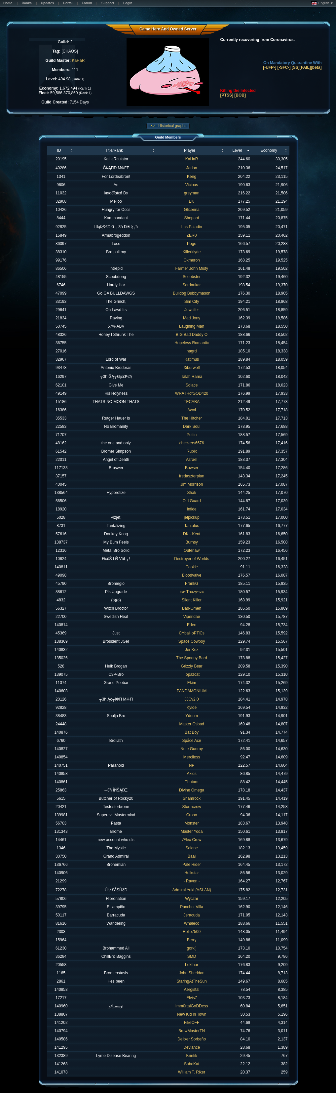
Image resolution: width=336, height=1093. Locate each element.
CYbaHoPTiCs (192, 633)
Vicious (191, 184)
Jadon (191, 168)
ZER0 (192, 235)
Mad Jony (191, 318)
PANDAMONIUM (191, 691)
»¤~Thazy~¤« (191, 591)
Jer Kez (192, 649)
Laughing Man (191, 326)
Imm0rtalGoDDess (191, 1006)
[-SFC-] (284, 67)
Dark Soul (192, 426)
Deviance (191, 1047)
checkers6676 (191, 443)
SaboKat (191, 1064)
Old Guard (191, 501)
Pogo (191, 243)
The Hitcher (191, 418)
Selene (191, 848)
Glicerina (191, 209)
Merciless (191, 757)
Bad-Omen (191, 608)
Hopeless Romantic (191, 343)
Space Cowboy (191, 641)
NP (192, 765)
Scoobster (192, 276)
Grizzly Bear (191, 666)
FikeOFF (192, 1022)
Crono (191, 815)
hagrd (192, 351)
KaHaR (78, 60)
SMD (191, 956)
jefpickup (191, 517)
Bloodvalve (192, 575)
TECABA (192, 401)
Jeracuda (191, 915)
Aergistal (192, 989)
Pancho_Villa (191, 907)
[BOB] (240, 95)
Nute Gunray (191, 749)
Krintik (191, 1055)
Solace (192, 385)
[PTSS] (226, 95)
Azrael (191, 459)
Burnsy (191, 542)
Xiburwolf (191, 367)
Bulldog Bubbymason (191, 293)
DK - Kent (191, 534)
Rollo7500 (192, 931)
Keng (191, 176)
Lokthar (191, 964)
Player (189, 150)
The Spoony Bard (191, 658)
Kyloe (192, 707)
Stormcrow (191, 806)
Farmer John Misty (191, 268)
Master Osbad (191, 724)
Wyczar (191, 898)
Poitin (192, 434)
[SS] (296, 67)
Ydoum (191, 715)
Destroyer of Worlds (191, 558)
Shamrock (192, 798)
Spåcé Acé (191, 740)
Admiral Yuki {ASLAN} (191, 890)
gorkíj (191, 948)
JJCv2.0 (191, 699)
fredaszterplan (191, 476)
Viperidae (191, 616)
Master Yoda (192, 831)
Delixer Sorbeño (191, 1039)
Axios (191, 773)
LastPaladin (191, 226)
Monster (191, 823)
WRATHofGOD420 (191, 393)
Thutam (192, 782)
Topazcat (192, 674)
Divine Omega (191, 790)
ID (59, 150)
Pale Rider (191, 864)
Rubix (192, 451)
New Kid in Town (191, 1014)
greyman (192, 193)
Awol (191, 410)
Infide (191, 509)
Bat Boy (192, 732)
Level (237, 150)
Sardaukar (191, 285)
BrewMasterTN (191, 1031)
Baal (192, 856)
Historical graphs (171, 126)
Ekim (191, 682)
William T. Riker (191, 1072)
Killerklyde (192, 252)
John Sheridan (191, 973)
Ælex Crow (192, 839)
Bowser (191, 468)
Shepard (191, 218)
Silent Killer (192, 600)
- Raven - (191, 881)
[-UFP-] (269, 67)
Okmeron (191, 260)
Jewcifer (191, 309)
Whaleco (192, 923)
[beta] (316, 67)
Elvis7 (191, 997)
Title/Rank (114, 150)
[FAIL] (305, 67)
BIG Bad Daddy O (191, 334)
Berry (192, 940)
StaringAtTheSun (191, 981)
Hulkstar (191, 872)
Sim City (191, 301)
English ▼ (322, 3)
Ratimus (191, 359)
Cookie (191, 567)
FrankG (191, 583)
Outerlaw (192, 550)
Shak (191, 492)
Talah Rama (191, 376)
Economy (269, 150)
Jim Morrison (191, 484)
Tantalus (191, 525)
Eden (191, 625)
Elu (191, 201)
